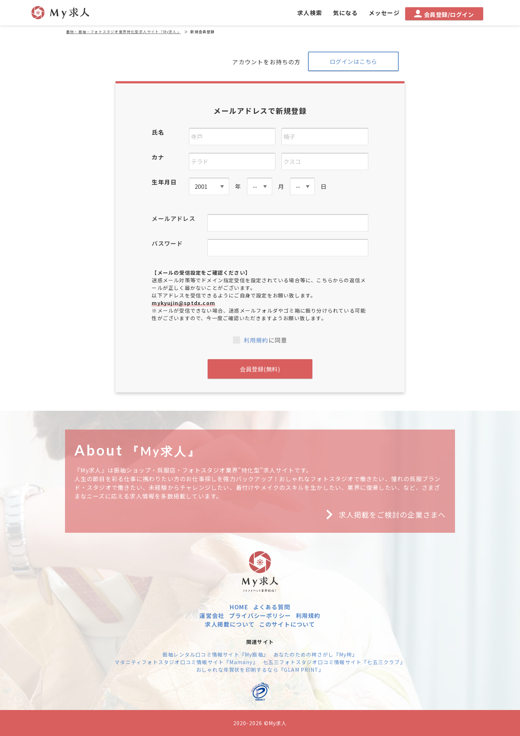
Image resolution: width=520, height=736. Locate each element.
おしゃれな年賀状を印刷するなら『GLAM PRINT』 (260, 669)
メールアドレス (173, 218)
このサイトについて (287, 624)
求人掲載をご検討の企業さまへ (383, 514)
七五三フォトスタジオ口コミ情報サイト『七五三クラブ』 (334, 662)
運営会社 (211, 615)
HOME (239, 606)
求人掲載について (230, 624)
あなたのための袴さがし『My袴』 (315, 654)
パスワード (167, 243)
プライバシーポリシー (260, 615)
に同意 (260, 340)
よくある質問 (271, 606)
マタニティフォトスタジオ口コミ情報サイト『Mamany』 (186, 662)
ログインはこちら (353, 61)
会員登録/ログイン (444, 14)
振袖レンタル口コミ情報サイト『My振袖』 (215, 654)
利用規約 (256, 340)
